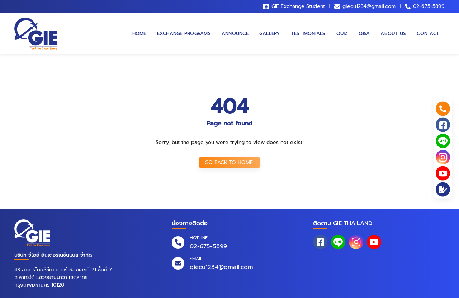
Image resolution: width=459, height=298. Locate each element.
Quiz (342, 33)
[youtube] (443, 173)
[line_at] (443, 141)
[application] (443, 189)
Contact (428, 33)
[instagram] (443, 157)
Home (139, 33)
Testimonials (308, 33)
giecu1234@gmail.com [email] (221, 266)
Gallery (269, 33)
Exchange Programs (184, 33)
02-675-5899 (429, 6)
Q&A (364, 33)
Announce (235, 33)
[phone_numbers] (443, 109)
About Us (393, 33)
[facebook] (443, 125)
